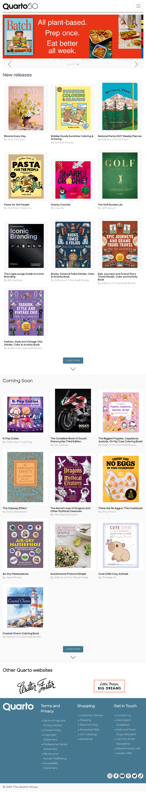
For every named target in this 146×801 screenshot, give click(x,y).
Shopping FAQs (89, 723)
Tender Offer (124, 746)
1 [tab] (68, 64)
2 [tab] (70, 64)
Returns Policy (89, 718)
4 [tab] (75, 64)
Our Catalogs (88, 727)
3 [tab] (73, 64)
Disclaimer (86, 732)
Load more (74, 354)
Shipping (85, 713)
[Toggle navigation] (138, 6)
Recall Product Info (128, 742)
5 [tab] (78, 64)
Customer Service (91, 708)
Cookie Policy (52, 723)
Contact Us (123, 708)
